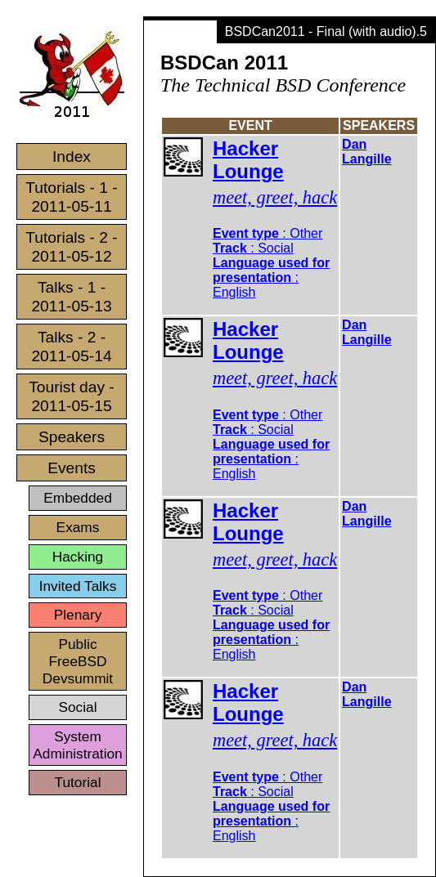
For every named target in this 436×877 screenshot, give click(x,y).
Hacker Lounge (248, 159)
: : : (271, 262)
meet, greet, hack (275, 197)
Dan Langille (366, 151)
